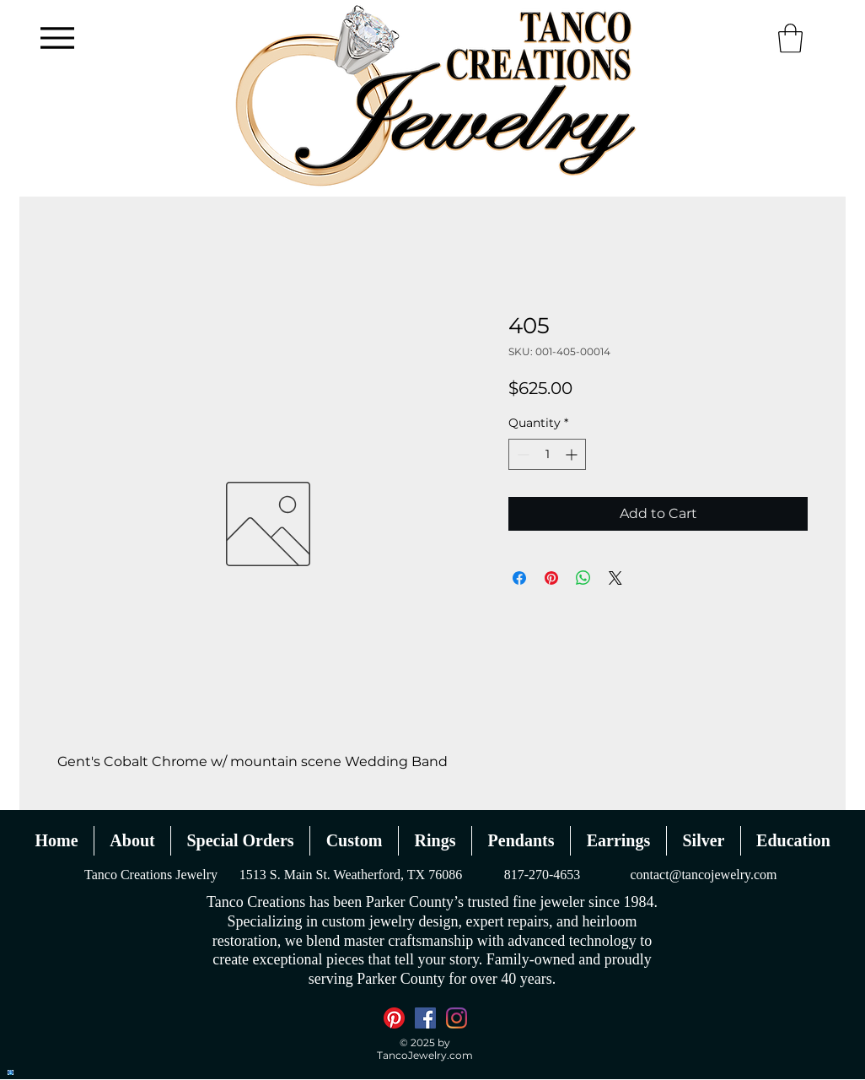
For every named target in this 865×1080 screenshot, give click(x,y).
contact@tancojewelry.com (703, 874)
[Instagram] (456, 1018)
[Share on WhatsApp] (583, 578)
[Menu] (57, 37)
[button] (790, 38)
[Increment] (572, 454)
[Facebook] (425, 1018)
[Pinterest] (394, 1018)
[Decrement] (521, 454)
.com (460, 1055)
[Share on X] (615, 578)
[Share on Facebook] (519, 578)
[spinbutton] (547, 454)
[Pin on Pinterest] (551, 578)
